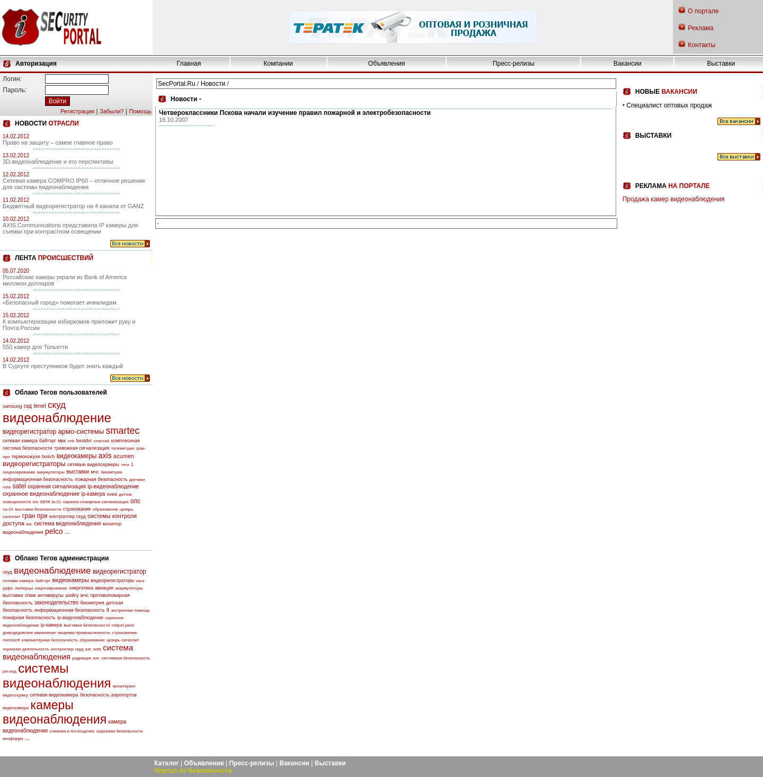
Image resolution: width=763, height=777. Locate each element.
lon (36, 501)
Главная (189, 63)
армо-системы (81, 431)
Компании (278, 63)
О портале (703, 11)
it (108, 610)
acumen (123, 456)
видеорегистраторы (34, 464)
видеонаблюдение (57, 417)
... (67, 531)
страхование (77, 509)
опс (135, 501)
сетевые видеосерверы (93, 464)
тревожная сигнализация (81, 448)
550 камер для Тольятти (35, 347)
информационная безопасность (38, 479)
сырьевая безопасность (119, 731)
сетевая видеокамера (54, 695)
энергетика (81, 588)
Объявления (386, 63)
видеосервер (15, 695)
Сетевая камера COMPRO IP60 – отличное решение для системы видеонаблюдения (74, 183)
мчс (95, 472)
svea (112, 494)
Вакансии (628, 63)
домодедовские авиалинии (29, 632)
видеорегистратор (29, 431)
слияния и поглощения (72, 731)
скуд (57, 405)
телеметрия (122, 448)
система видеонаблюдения (67, 523)
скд (28, 406)
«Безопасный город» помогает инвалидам (60, 302)
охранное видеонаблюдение (41, 493)
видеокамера (16, 707)
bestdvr (84, 440)
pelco (54, 531)
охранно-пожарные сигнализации (96, 501)
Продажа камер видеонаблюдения (674, 199)
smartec (122, 430)
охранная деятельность (26, 649)
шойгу (71, 595)
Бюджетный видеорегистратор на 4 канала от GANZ (73, 206)
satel (19, 486)
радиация (81, 658)
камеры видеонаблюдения (55, 712)
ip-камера (93, 494)
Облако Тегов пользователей (61, 392)
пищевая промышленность (83, 632)
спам (30, 595)
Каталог (166, 763)
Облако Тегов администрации (62, 558)
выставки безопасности (38, 509)
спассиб (102, 441)
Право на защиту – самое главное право (58, 142)
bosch (48, 456)
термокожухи (26, 456)
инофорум (13, 738)
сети (45, 501)
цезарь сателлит (123, 640)
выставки (77, 472)
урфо (8, 588)
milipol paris (123, 625)
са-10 (8, 509)
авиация (104, 588)
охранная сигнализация (57, 486)
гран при (35, 516)
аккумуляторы (51, 472)
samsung (12, 406)
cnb (71, 441)
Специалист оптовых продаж (669, 105)
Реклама (700, 28)
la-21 (56, 501)
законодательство (56, 602)
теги (125, 464)
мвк (62, 440)
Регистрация (77, 111)
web (97, 649)
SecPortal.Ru (177, 83)
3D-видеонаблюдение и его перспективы (58, 161)
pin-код (9, 671)
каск (140, 580)
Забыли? (112, 111)
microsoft (11, 640)
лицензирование (19, 472)
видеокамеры (77, 456)
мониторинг (124, 686)
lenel (39, 406)
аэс (96, 658)
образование (105, 509)
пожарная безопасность (101, 479)
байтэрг (47, 440)
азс (29, 524)
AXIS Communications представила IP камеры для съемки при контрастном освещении (70, 228)
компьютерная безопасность (50, 640)
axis (105, 455)
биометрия (111, 472)
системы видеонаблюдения (57, 675)
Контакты (701, 45)
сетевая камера (20, 440)
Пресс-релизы (514, 63)
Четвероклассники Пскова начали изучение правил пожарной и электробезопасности (295, 113)
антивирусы (51, 595)
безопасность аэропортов (108, 695)
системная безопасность (125, 658)
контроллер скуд (67, 516)
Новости (213, 83)
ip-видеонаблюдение (113, 486)
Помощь (140, 111)
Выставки (721, 63)
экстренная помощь (130, 610)
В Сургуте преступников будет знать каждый (63, 366)
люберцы (24, 588)
